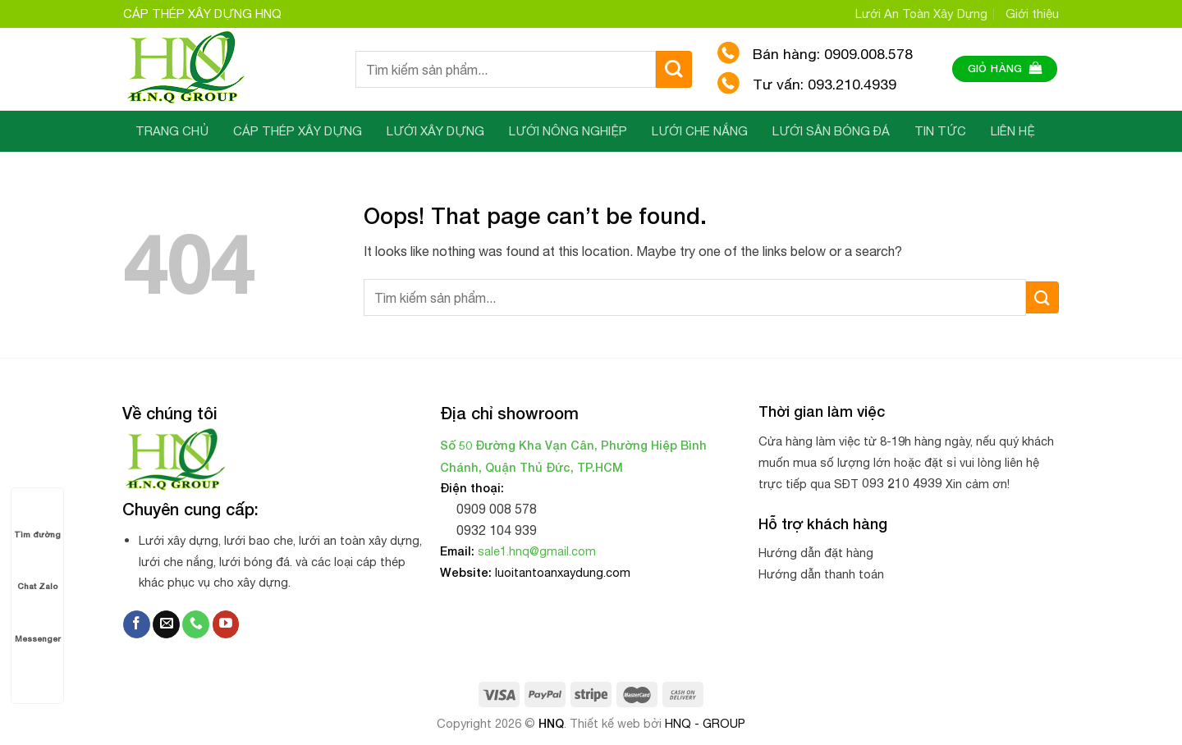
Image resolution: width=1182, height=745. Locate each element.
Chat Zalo (37, 571)
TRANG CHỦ (171, 131)
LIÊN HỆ (1013, 131)
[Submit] (674, 69)
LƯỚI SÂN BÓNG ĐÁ (831, 131)
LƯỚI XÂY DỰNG (435, 131)
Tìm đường (37, 519)
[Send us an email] (166, 624)
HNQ (551, 723)
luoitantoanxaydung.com (562, 572)
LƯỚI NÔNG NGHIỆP (568, 131)
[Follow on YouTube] (226, 624)
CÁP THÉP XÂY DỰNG (297, 131)
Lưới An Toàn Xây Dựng (921, 14)
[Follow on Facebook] (136, 624)
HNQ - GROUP (705, 723)
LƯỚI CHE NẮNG (700, 131)
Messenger (38, 623)
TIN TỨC (940, 131)
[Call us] (195, 624)
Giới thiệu (1032, 14)
